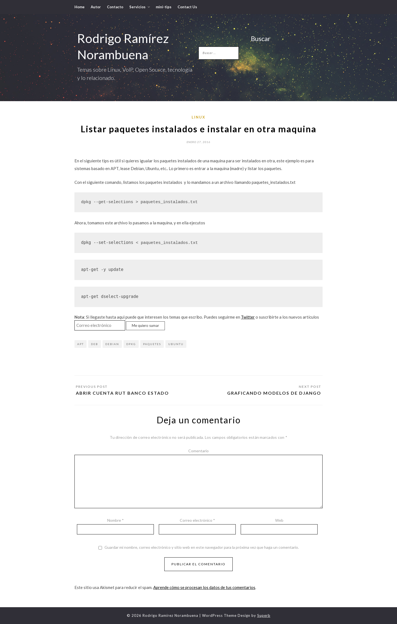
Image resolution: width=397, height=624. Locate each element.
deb (94, 344)
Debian (112, 344)
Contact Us (187, 7)
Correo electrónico (197, 520)
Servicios (137, 7)
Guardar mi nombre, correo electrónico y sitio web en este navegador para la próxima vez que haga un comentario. (201, 547)
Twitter (248, 316)
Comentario (198, 450)
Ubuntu (176, 344)
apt (80, 344)
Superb (263, 615)
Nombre (115, 520)
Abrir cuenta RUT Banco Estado (122, 393)
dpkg (131, 344)
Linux (198, 117)
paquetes (152, 344)
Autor (96, 7)
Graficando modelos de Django (274, 393)
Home (79, 7)
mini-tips (163, 7)
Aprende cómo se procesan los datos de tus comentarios (204, 587)
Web (279, 520)
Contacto (115, 7)
